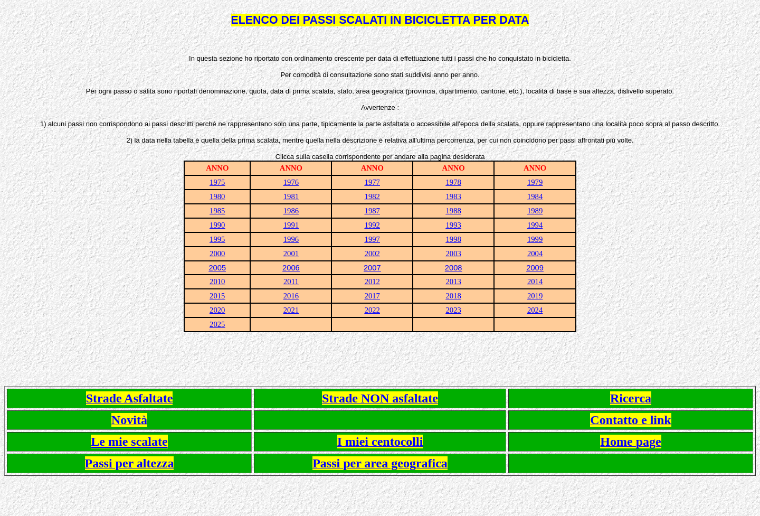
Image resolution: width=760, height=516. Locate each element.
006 (293, 268)
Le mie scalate (129, 441)
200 (451, 268)
